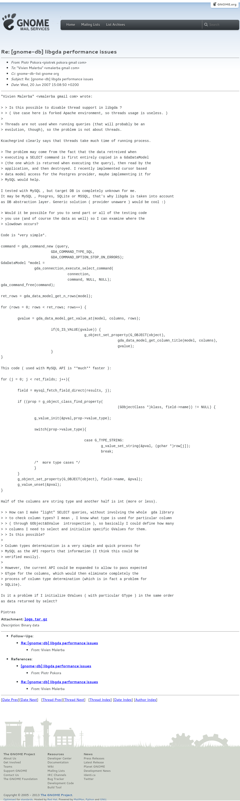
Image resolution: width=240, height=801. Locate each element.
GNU (103, 799)
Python (90, 799)
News (88, 754)
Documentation (58, 762)
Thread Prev (52, 699)
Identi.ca (90, 775)
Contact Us (11, 775)
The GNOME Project (19, 754)
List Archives (115, 24)
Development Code (60, 783)
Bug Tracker (55, 779)
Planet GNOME (94, 766)
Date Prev (10, 699)
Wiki (50, 766)
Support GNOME (15, 771)
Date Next (29, 699)
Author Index (145, 699)
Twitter (89, 779)
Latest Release (94, 762)
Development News (97, 771)
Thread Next (74, 699)
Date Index (123, 699)
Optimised (9, 799)
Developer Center (59, 758)
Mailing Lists (90, 24)
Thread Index (100, 699)
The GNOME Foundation (20, 779)
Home (70, 24)
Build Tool (54, 787)
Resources (55, 754)
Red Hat (52, 799)
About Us (9, 758)
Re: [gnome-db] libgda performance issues (59, 642)
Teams (7, 766)
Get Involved (12, 762)
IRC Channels (56, 775)
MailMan (79, 799)
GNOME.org (226, 4)
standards (27, 799)
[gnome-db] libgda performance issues (56, 665)
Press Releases (94, 758)
